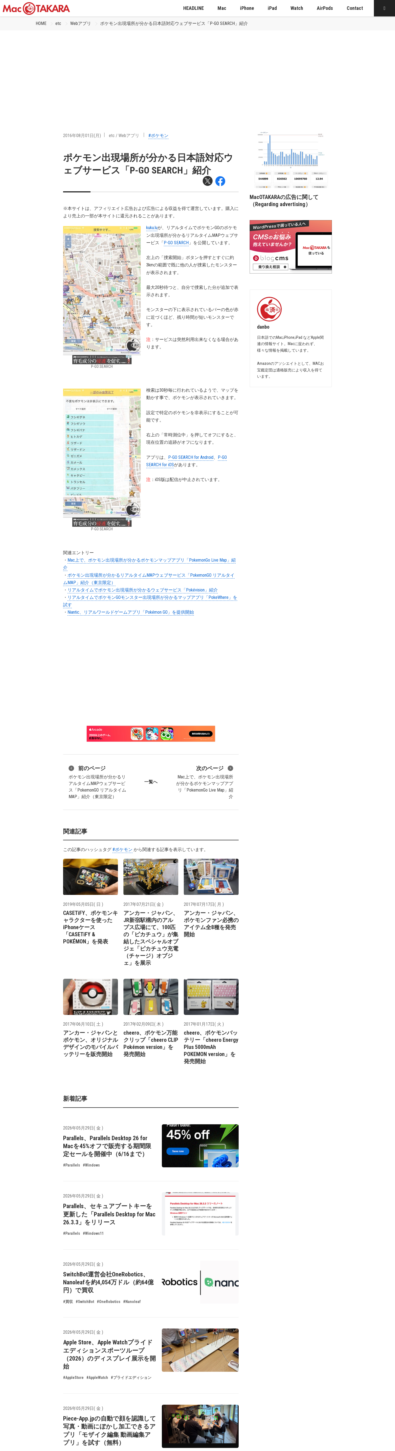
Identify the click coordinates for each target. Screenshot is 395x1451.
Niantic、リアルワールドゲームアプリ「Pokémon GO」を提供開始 (130, 612)
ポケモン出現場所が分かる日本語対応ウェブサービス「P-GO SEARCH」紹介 (174, 23)
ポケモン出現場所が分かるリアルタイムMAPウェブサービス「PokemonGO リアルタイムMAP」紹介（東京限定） (97, 781)
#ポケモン (158, 135)
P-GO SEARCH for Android (190, 457)
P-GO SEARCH (176, 242)
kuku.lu (151, 227)
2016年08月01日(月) (82, 135)
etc (58, 23)
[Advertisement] (197, 71)
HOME (41, 23)
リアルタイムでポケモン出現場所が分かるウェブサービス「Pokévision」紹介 (142, 590)
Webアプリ (80, 23)
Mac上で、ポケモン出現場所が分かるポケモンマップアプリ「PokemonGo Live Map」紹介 (204, 781)
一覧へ (150, 781)
